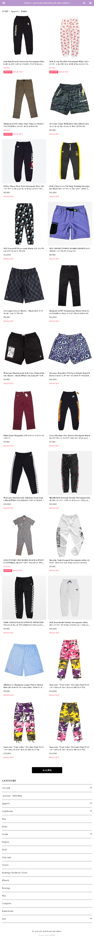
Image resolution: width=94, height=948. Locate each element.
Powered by (47, 935)
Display (5, 842)
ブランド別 (6, 788)
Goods (5, 834)
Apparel (15, 11)
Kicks (4, 826)
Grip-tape (6, 857)
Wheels (5, 880)
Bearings (6, 888)
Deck (4, 850)
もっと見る (47, 770)
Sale (4, 919)
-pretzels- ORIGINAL (12, 796)
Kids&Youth (7, 911)
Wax (4, 896)
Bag (4, 819)
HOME (5, 11)
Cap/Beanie (7, 811)
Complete (6, 903)
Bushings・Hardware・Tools (14, 873)
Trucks (5, 865)
